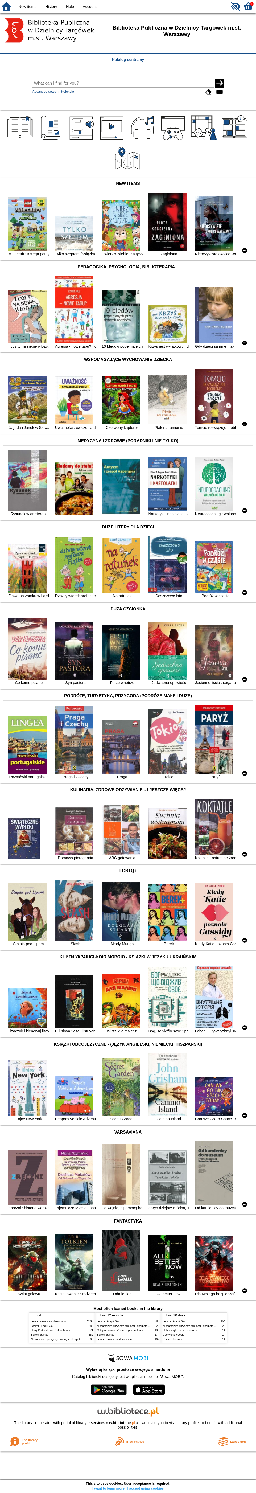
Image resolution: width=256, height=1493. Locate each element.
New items (27, 7)
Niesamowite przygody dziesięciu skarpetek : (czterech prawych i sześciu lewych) (79, 1339)
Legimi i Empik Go (42, 1325)
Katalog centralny (128, 60)
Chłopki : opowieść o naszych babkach (120, 1330)
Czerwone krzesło (173, 1334)
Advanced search (45, 91)
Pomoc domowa (172, 1339)
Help (70, 7)
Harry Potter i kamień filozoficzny (50, 1330)
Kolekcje (67, 91)
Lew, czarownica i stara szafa (48, 1321)
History (51, 7)
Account (90, 7)
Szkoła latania (39, 1334)
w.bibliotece (122, 1423)
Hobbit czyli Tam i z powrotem (180, 1330)
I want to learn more (108, 1488)
